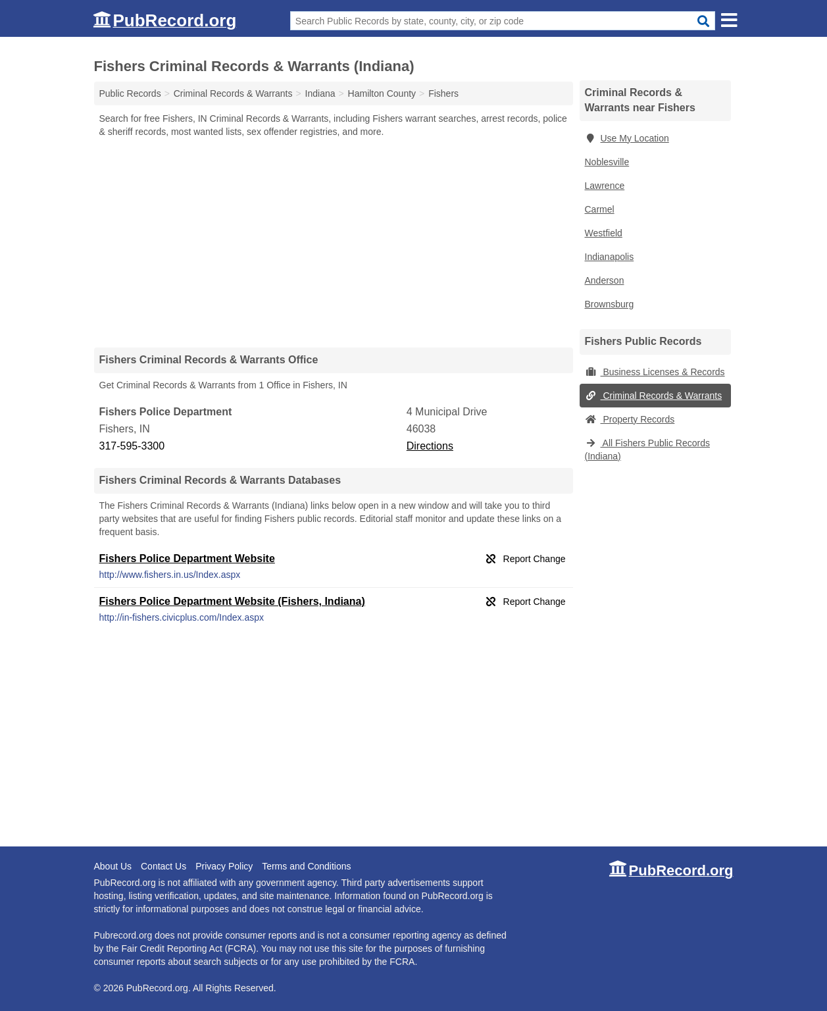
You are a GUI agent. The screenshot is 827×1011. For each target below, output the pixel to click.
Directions (430, 446)
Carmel (599, 209)
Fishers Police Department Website (187, 558)
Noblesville (607, 162)
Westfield (603, 233)
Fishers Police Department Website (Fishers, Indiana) (232, 601)
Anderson (604, 280)
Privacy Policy (224, 866)
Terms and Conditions (306, 866)
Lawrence (605, 185)
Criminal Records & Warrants (653, 395)
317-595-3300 (132, 446)
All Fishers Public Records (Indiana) (648, 449)
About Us (113, 866)
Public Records (130, 93)
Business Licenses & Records (655, 372)
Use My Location (627, 138)
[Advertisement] (333, 242)
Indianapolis (609, 256)
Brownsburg (609, 304)
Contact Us (163, 866)
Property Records (630, 419)
